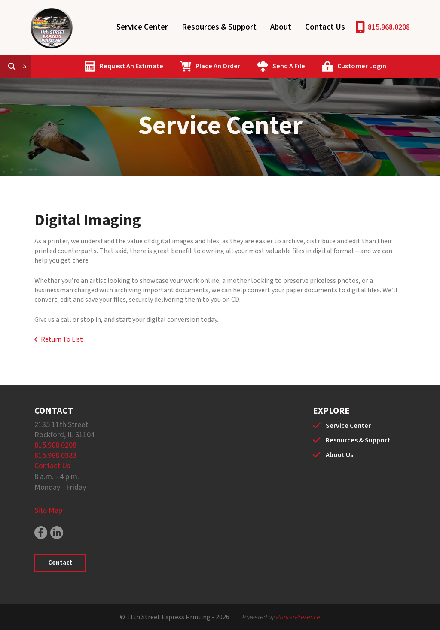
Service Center (142, 27)
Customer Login (400, 66)
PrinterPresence (298, 617)
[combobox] (66, 66)
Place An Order (257, 66)
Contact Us (325, 27)
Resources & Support (219, 27)
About (280, 27)
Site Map (48, 510)
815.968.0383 (55, 455)
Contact (60, 562)
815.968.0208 (389, 27)
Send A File (328, 66)
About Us (339, 455)
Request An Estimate (170, 66)
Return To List (62, 339)
